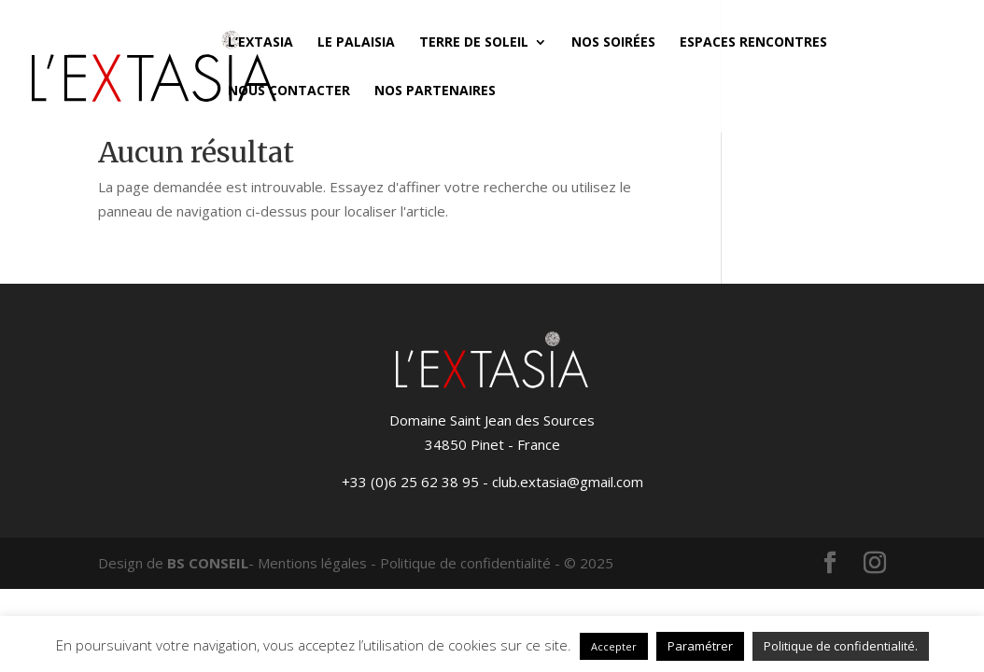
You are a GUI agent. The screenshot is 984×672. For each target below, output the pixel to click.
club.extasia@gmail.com (567, 481)
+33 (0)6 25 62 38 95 (410, 481)
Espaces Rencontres (753, 42)
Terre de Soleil (473, 42)
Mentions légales (312, 562)
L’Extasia (260, 42)
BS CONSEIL (207, 562)
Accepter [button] (614, 646)
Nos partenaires (435, 91)
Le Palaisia (356, 42)
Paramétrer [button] (700, 645)
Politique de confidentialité (465, 562)
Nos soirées (613, 42)
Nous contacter (289, 91)
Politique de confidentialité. (841, 645)
